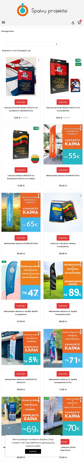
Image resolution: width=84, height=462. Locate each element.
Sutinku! (33, 451)
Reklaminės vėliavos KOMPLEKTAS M (21, 243)
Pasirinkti (21, 102)
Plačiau (38, 60)
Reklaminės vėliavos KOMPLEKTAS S (63, 175)
